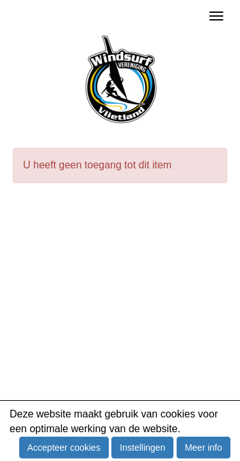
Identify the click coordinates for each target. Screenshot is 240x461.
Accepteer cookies (64, 447)
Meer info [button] (203, 447)
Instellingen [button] (142, 447)
